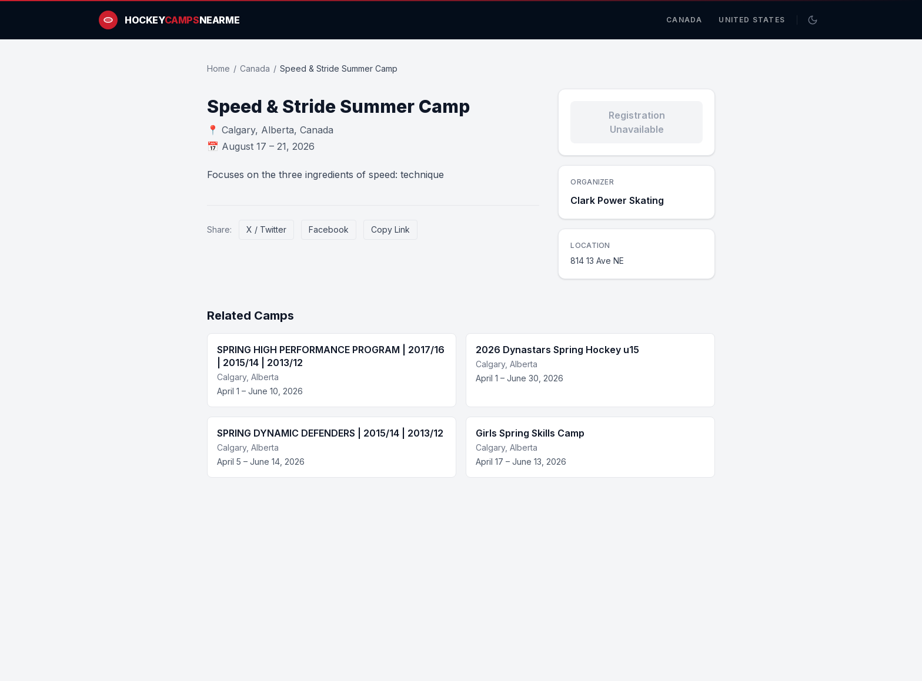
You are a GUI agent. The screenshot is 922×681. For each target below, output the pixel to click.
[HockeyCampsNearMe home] (169, 20)
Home (218, 68)
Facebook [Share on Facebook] (329, 229)
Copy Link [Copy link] (390, 229)
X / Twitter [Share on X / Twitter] (266, 229)
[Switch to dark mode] (812, 20)
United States (752, 19)
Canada (684, 19)
